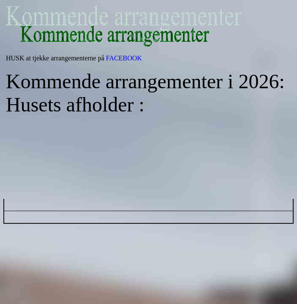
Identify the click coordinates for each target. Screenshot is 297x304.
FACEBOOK (124, 58)
